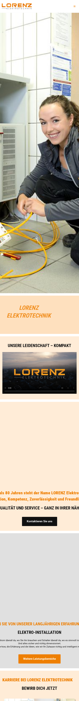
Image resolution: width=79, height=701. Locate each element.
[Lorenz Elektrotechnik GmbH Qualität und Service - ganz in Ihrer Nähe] (17, 6)
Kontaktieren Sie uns (39, 521)
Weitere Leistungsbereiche (39, 658)
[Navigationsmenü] (74, 6)
